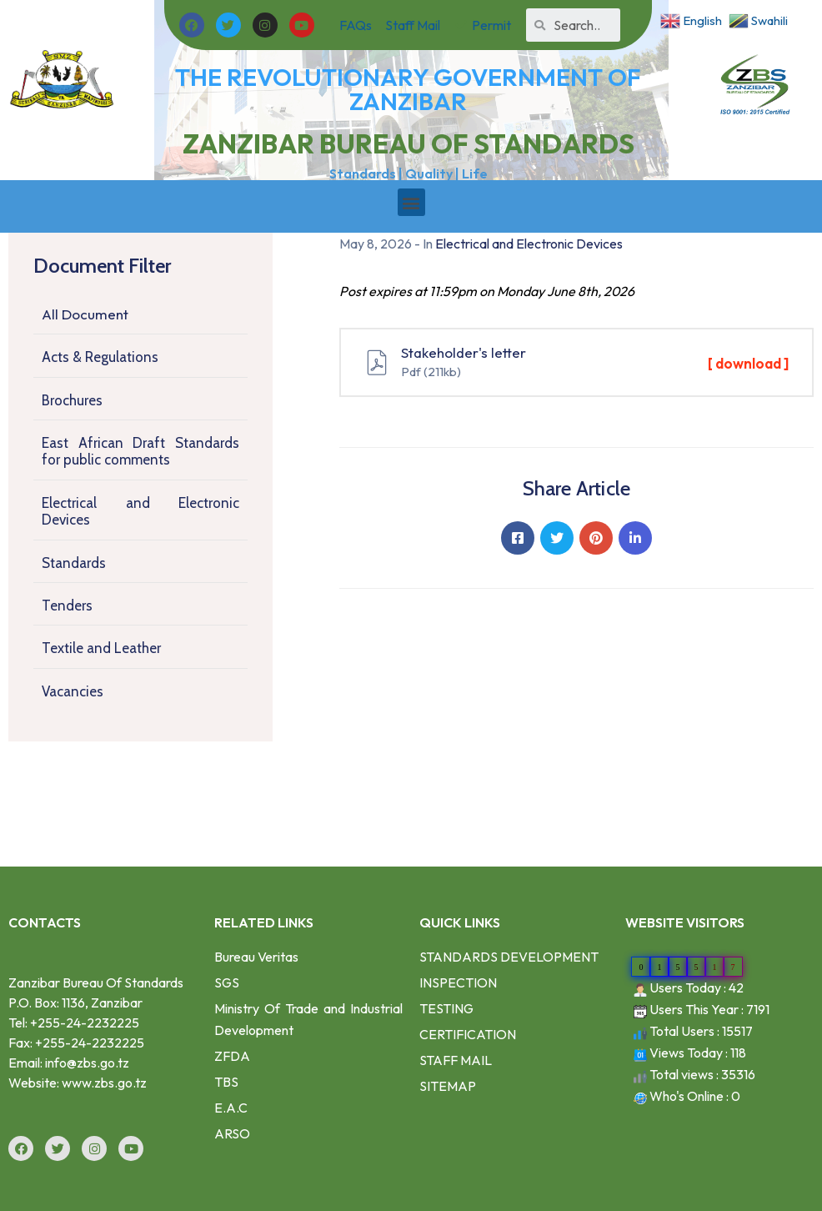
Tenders (67, 605)
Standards (74, 563)
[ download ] (748, 363)
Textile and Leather (101, 648)
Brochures (72, 400)
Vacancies (72, 691)
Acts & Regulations (100, 357)
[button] (411, 202)
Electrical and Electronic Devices (140, 511)
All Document (85, 314)
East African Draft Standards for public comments (140, 451)
